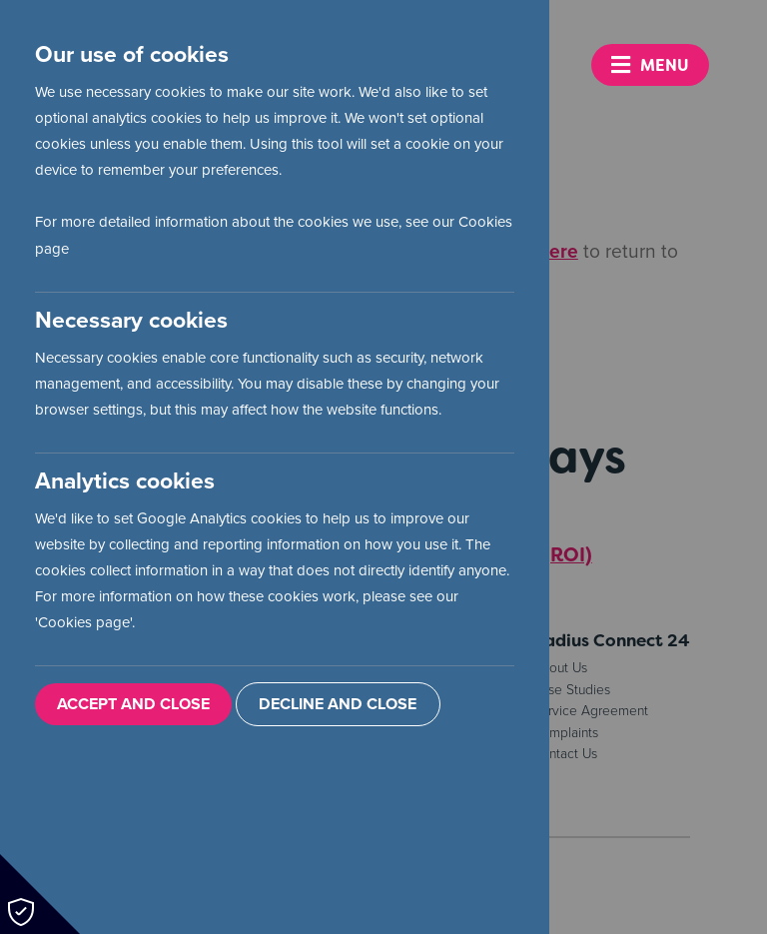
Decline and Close (337, 704)
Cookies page (84, 622)
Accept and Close (133, 704)
